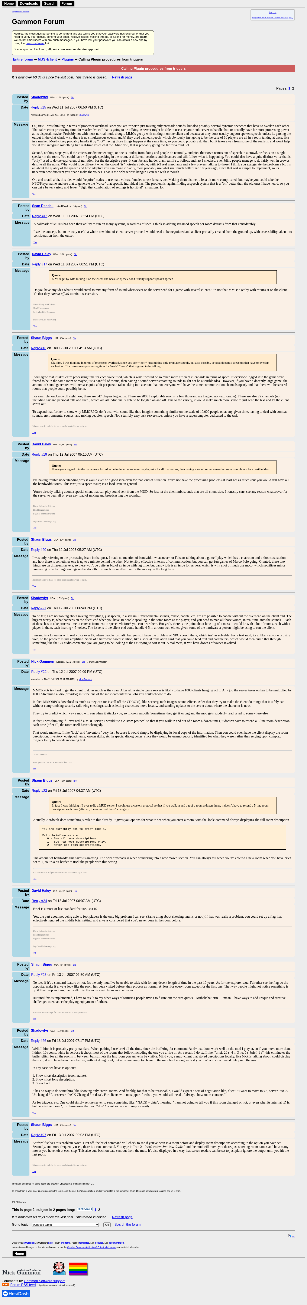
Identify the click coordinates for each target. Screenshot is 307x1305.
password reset (35, 43)
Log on (272, 12)
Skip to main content (20, 12)
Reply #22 (39, 672)
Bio (72, 97)
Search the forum (127, 1228)
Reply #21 (38, 608)
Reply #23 (39, 790)
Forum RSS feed (23, 1289)
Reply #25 (38, 978)
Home (9, 3)
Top (33, 194)
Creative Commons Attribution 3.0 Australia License (91, 1251)
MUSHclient (47, 59)
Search (49, 3)
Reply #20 (38, 550)
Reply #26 (38, 1044)
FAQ (291, 17)
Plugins (67, 59)
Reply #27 (38, 1139)
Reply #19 (39, 454)
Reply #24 (39, 905)
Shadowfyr (84, 115)
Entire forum (23, 59)
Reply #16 (39, 216)
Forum (67, 3)
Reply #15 (38, 107)
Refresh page (122, 77)
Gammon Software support (44, 1285)
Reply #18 (38, 348)
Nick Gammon (85, 679)
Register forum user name (266, 17)
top (291, 1240)
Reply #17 (39, 264)
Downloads (29, 3)
